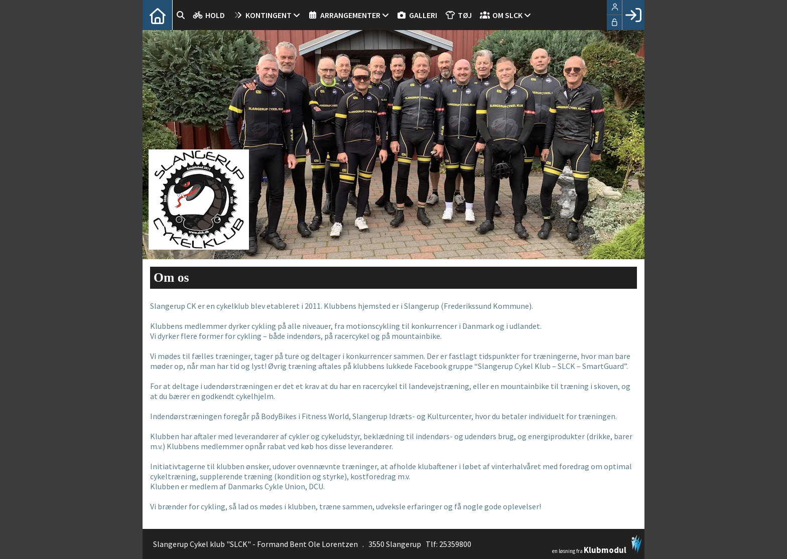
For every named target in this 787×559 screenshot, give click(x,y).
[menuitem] (158, 15)
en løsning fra (597, 544)
